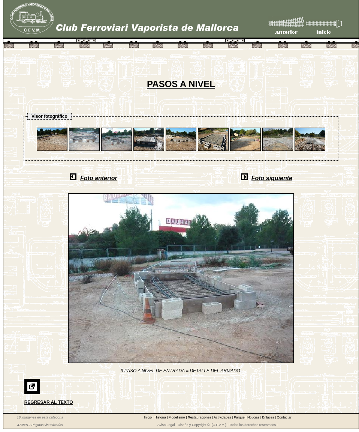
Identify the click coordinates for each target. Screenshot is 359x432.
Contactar (284, 417)
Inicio (148, 417)
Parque (240, 417)
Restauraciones (200, 417)
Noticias (253, 417)
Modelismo (177, 417)
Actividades (223, 417)
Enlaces (268, 417)
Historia (160, 417)
